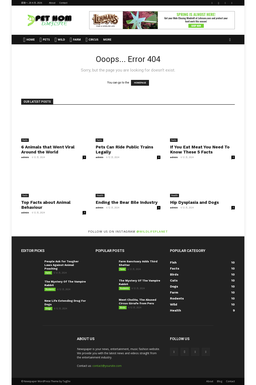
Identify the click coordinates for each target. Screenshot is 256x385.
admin (25, 157)
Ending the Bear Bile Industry (127, 202)
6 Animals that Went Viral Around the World (48, 149)
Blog (219, 381)
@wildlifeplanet (152, 231)
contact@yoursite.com (107, 366)
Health (100, 195)
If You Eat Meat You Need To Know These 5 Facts (200, 149)
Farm (75, 40)
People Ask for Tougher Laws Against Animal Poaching (61, 265)
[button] (230, 40)
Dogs (48, 308)
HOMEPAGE (140, 83)
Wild (60, 40)
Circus (92, 40)
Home (29, 40)
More (107, 39)
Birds (122, 307)
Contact (63, 2)
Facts (25, 140)
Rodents (50, 289)
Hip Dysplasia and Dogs (194, 202)
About (52, 2)
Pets (45, 40)
